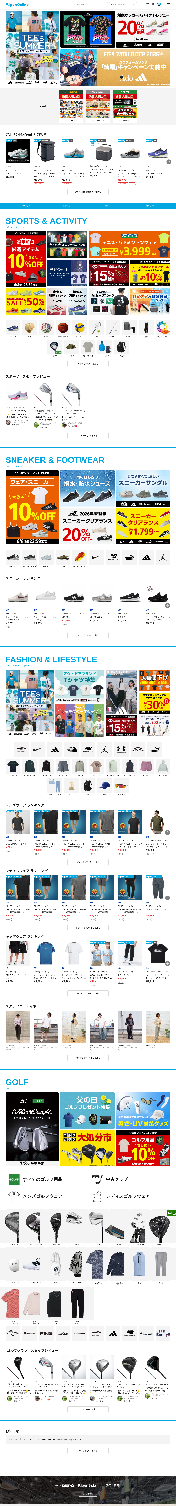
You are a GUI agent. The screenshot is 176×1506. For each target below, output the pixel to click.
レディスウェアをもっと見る (88, 928)
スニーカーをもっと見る (88, 635)
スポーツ (25, 206)
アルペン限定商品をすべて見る (88, 192)
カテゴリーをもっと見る (88, 364)
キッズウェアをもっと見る (88, 993)
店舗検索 (89, 1494)
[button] (168, 161)
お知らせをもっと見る (88, 1451)
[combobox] (90, 4)
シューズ (66, 206)
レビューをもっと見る (88, 436)
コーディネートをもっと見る (88, 1058)
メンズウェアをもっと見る (88, 862)
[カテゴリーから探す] (123, 4)
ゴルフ (149, 206)
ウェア (107, 206)
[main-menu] (168, 4)
